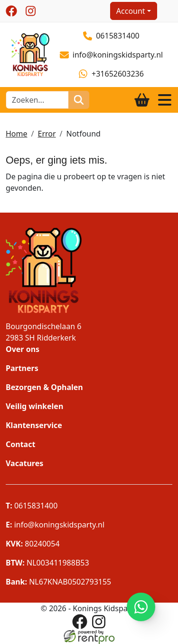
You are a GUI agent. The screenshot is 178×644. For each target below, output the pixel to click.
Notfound (83, 133)
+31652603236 (111, 73)
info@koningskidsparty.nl (111, 54)
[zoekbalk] (37, 100)
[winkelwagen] (142, 99)
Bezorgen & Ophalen (44, 387)
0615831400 (111, 35)
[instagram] (30, 11)
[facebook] (11, 11)
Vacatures (24, 463)
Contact (20, 444)
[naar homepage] (27, 54)
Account (130, 11)
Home (17, 133)
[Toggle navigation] (164, 99)
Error (46, 133)
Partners (22, 368)
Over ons (22, 349)
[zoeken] (78, 100)
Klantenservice (34, 425)
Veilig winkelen (34, 406)
